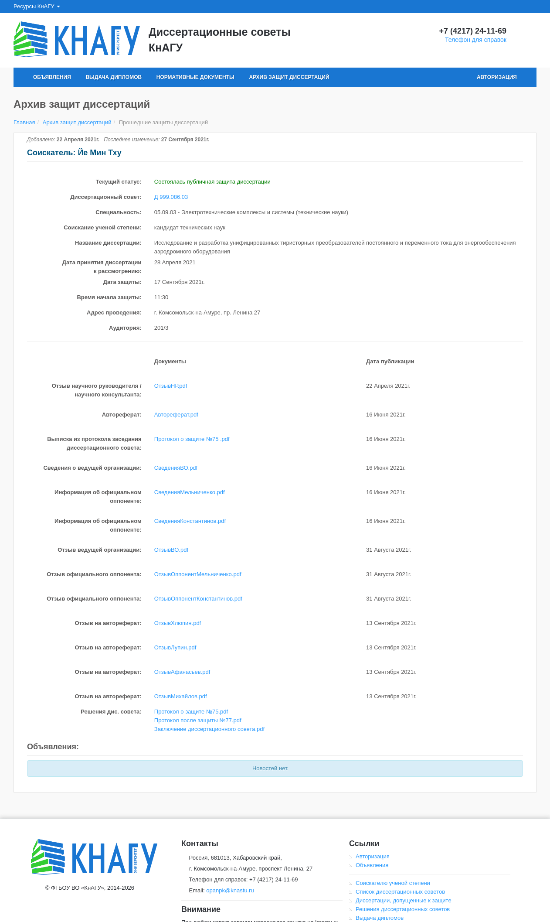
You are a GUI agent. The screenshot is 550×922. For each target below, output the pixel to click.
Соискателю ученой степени (393, 883)
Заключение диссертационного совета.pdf (209, 729)
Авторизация (497, 77)
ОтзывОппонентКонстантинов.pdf (198, 598)
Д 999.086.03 (171, 197)
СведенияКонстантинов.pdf (190, 521)
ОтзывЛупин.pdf (175, 647)
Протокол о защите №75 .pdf (192, 439)
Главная (24, 122)
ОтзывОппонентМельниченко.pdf (197, 574)
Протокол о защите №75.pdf (191, 711)
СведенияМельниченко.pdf (189, 492)
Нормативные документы (195, 77)
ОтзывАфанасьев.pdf (182, 672)
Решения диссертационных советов (403, 909)
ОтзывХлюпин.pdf (177, 623)
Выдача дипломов (113, 77)
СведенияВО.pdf (175, 467)
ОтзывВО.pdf (171, 549)
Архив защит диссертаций (289, 77)
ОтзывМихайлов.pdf (180, 696)
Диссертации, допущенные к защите (404, 900)
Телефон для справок (475, 39)
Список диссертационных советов (400, 891)
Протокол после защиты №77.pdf (197, 720)
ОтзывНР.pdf (170, 385)
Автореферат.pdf (176, 414)
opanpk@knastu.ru (230, 890)
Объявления (52, 77)
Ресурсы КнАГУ (37, 6)
